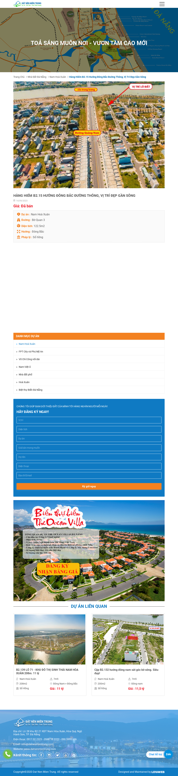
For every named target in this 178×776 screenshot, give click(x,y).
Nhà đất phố (25, 374)
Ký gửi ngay (89, 486)
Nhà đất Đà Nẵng (37, 76)
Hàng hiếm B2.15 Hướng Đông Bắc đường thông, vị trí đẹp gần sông (107, 76)
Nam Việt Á (25, 366)
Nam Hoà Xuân (58, 76)
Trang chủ (19, 76)
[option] (89, 134)
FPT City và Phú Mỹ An (31, 351)
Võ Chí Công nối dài (29, 359)
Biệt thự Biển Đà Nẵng (30, 389)
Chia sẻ (17, 330)
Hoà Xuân (24, 382)
